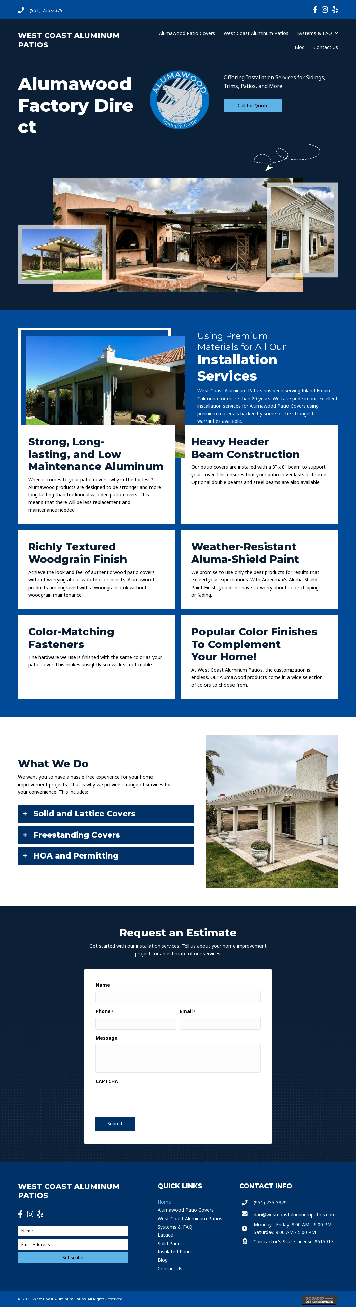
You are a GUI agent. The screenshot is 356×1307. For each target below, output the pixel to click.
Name (102, 985)
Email (188, 1011)
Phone (104, 1011)
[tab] (106, 814)
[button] (253, 105)
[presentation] (140, 1099)
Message (106, 1038)
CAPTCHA (106, 1081)
